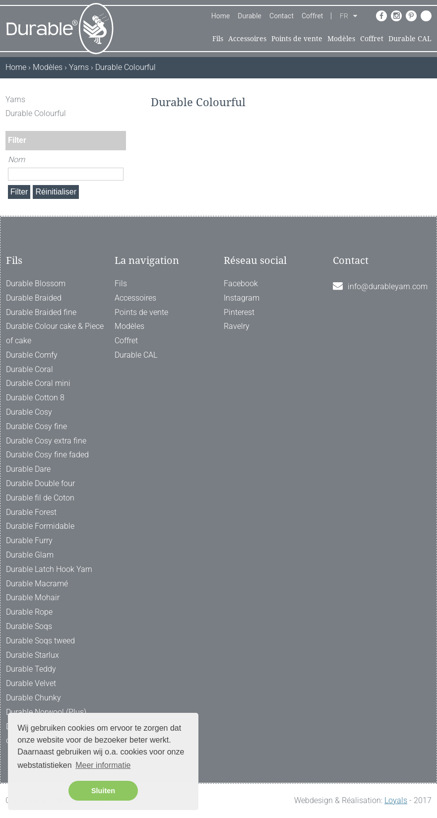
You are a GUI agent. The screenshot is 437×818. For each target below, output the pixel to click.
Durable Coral (29, 369)
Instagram (241, 298)
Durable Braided (34, 298)
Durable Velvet (31, 683)
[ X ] (119, 99)
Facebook (241, 283)
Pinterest (239, 312)
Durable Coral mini (38, 383)
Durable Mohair (33, 597)
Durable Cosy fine (36, 426)
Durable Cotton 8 (35, 397)
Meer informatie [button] (102, 765)
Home (220, 15)
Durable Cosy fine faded (47, 454)
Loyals (395, 800)
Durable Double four (40, 483)
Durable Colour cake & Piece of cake (55, 333)
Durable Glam (30, 555)
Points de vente (296, 39)
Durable (249, 15)
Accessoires (247, 39)
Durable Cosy (29, 412)
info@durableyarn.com (388, 286)
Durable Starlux (32, 655)
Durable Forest (31, 512)
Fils (217, 39)
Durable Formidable (40, 526)
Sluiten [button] (103, 791)
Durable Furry (29, 540)
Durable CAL (410, 39)
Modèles (341, 39)
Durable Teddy (31, 669)
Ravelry (237, 326)
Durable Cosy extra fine (46, 440)
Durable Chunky (33, 697)
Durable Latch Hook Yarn (49, 569)
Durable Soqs (29, 626)
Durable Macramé (37, 583)
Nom (16, 159)
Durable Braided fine (41, 312)
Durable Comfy (32, 355)
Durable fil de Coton (40, 498)
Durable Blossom (35, 283)
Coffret (312, 15)
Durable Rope (29, 612)
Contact (281, 15)
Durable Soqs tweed (40, 640)
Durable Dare (28, 469)
